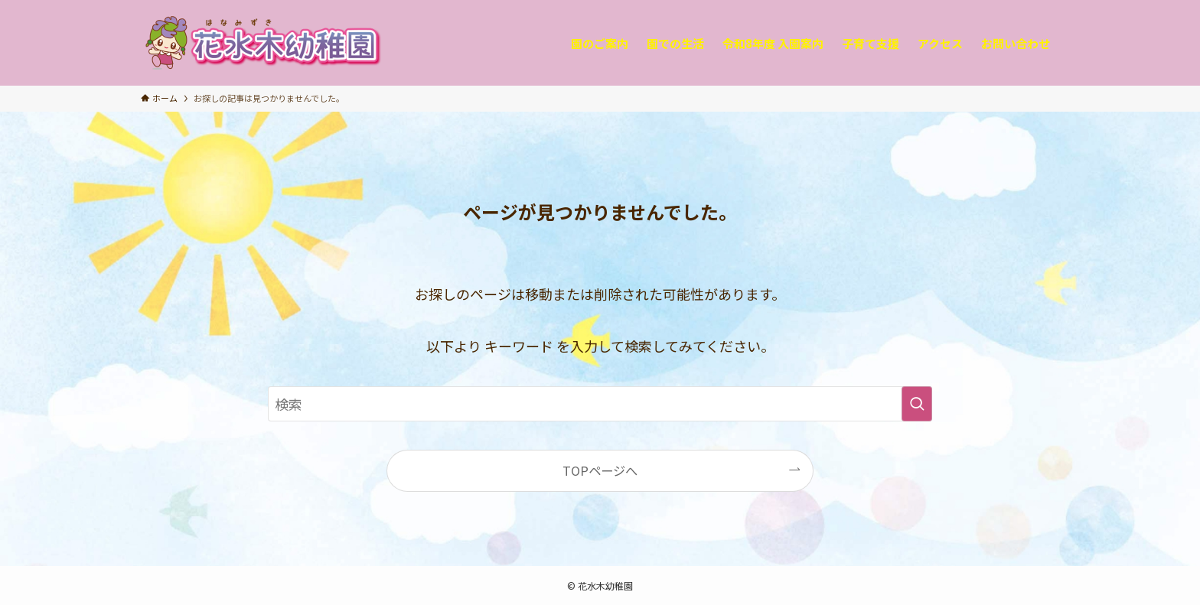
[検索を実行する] (917, 403)
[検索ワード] (600, 403)
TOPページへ (600, 470)
